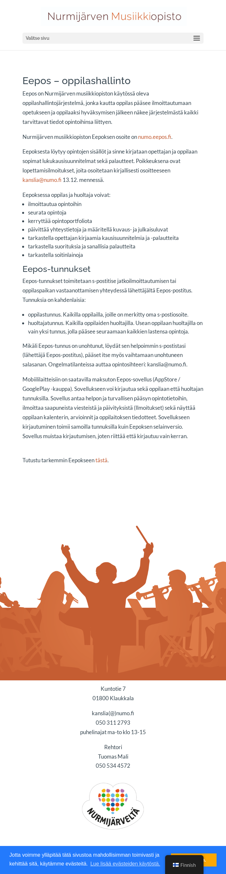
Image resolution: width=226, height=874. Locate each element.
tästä (101, 460)
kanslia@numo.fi (42, 179)
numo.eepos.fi (154, 136)
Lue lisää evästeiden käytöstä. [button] (125, 864)
